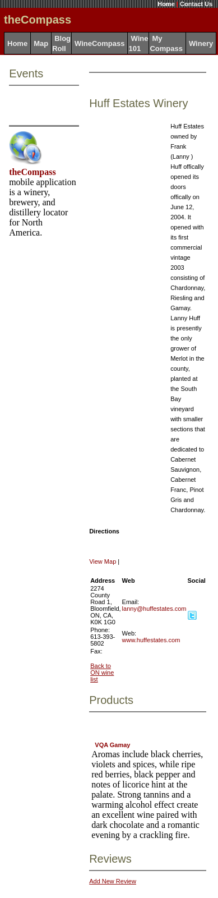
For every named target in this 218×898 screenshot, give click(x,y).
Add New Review (112, 881)
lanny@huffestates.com (154, 608)
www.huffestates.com (151, 640)
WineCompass (99, 43)
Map (41, 43)
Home (166, 4)
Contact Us (196, 4)
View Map (102, 561)
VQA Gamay (112, 745)
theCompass (32, 172)
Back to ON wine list (102, 672)
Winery (201, 43)
